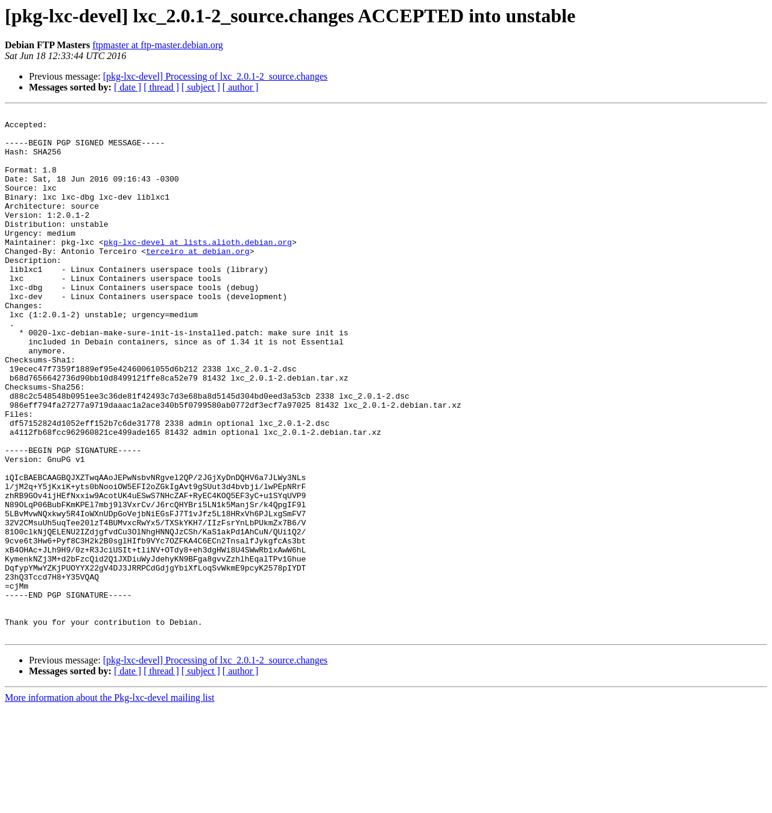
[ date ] (127, 87)
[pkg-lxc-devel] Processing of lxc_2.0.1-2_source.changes (215, 76)
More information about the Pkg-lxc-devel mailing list (109, 802)
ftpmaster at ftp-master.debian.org (157, 45)
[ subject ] (201, 87)
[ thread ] (161, 87)
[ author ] (241, 87)
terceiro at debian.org (198, 279)
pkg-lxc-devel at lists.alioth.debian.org (198, 269)
